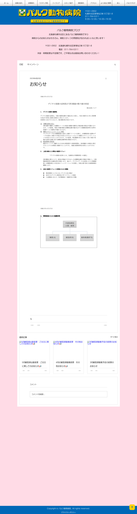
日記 (21, 64)
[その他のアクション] (106, 78)
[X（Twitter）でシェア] (31, 319)
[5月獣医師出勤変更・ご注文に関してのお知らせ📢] (34, 349)
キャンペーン (33, 64)
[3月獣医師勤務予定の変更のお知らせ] (102, 349)
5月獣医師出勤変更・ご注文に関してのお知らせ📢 (34, 364)
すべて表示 (114, 337)
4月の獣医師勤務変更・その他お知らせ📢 (68, 364)
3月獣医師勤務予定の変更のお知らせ (102, 364)
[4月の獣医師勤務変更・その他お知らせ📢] (68, 349)
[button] (115, 64)
